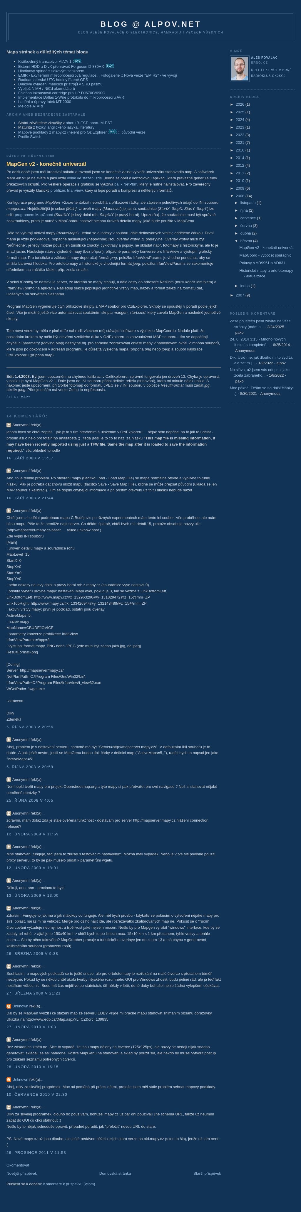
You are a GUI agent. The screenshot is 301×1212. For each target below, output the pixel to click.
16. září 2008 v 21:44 (29, 498)
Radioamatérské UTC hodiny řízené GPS (53, 79)
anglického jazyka (62, 127)
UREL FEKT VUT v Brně (271, 70)
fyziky (41, 127)
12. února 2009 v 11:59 (32, 834)
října (244, 210)
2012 (240, 165)
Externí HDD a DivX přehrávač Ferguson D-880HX (61, 66)
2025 (240, 112)
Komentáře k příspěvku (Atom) (69, 1184)
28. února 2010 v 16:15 (32, 1067)
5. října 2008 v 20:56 (29, 727)
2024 (240, 119)
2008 (240, 196)
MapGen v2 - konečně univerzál (46, 164)
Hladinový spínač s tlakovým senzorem (51, 71)
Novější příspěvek (21, 1173)
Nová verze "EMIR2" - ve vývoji (150, 75)
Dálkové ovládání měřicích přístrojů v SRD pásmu (60, 84)
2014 (240, 158)
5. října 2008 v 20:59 (29, 767)
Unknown (20, 1006)
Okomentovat (17, 1165)
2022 (240, 135)
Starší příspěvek (207, 1173)
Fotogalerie (110, 75)
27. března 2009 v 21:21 (33, 993)
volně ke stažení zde (84, 178)
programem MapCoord (34, 215)
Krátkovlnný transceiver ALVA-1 (44, 61)
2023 (240, 127)
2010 (240, 180)
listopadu (248, 202)
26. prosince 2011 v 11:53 (36, 1152)
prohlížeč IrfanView (67, 190)
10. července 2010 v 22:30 (36, 1094)
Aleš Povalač (264, 57)
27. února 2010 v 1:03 (31, 1027)
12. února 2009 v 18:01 (32, 868)
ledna (245, 286)
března (246, 241)
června (246, 225)
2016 (240, 150)
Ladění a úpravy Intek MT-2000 (44, 102)
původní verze (133, 132)
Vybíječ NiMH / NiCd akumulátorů (46, 88)
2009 (240, 188)
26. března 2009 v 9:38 (32, 953)
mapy (26, 397)
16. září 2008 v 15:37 (29, 458)
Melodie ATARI (30, 106)
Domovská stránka (115, 1173)
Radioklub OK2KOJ (268, 75)
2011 (240, 173)
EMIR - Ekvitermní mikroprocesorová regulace (57, 75)
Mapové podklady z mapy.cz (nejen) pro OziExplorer (62, 132)
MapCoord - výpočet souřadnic (265, 255)
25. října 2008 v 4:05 (29, 800)
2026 (240, 104)
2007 (240, 295)
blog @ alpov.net (150, 24)
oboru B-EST (77, 123)
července (248, 218)
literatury (87, 127)
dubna (246, 233)
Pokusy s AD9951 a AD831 (262, 263)
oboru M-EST (101, 123)
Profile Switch (29, 136)
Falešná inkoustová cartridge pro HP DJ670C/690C (61, 93)
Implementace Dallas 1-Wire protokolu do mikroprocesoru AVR (71, 97)
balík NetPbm (125, 184)
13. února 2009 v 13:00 (32, 895)
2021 (240, 142)
